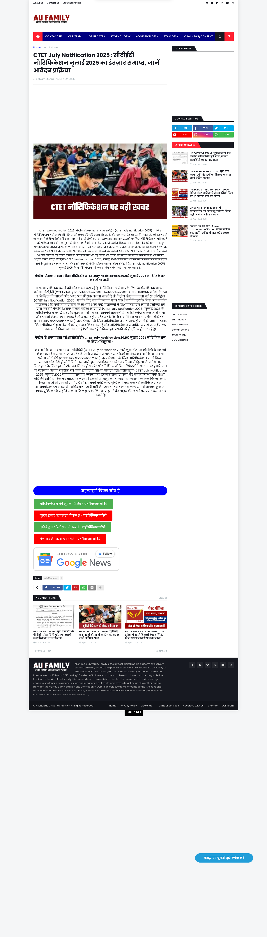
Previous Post (43, 651)
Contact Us (53, 2)
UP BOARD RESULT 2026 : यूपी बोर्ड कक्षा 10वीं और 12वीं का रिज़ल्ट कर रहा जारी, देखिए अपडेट (99, 635)
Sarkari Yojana (180, 329)
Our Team (228, 705)
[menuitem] (38, 36)
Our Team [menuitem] (75, 36)
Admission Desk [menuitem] (147, 36)
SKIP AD (133, 712)
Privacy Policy (129, 705)
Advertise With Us (193, 705)
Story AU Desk (180, 324)
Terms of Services (168, 705)
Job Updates (50, 47)
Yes (151, 8)
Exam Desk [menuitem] (171, 36)
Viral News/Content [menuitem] (198, 36)
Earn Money (179, 319)
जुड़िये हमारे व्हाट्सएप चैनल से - (73, 515)
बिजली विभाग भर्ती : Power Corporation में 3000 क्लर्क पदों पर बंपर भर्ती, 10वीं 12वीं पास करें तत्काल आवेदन (210, 231)
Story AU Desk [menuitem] (120, 36)
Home (37, 47)
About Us (38, 2)
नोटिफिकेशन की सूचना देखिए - (73, 504)
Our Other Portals (72, 2)
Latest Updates (185, 145)
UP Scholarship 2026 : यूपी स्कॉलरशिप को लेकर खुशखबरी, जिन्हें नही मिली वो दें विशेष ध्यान (210, 211)
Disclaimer (147, 705)
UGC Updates (180, 340)
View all (163, 597)
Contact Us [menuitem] (54, 36)
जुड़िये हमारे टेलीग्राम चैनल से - (72, 527)
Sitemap (213, 705)
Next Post (160, 651)
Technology (179, 334)
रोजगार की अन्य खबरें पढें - (70, 539)
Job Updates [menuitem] (96, 36)
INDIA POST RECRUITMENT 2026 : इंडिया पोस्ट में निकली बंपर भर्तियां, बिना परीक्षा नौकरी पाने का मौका (145, 635)
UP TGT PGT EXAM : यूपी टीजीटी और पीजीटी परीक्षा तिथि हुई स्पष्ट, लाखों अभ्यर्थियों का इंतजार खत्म (53, 635)
